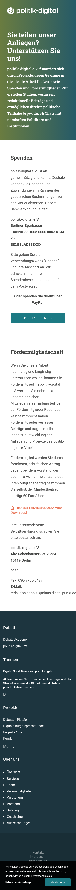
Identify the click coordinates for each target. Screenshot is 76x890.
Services (13, 779)
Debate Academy (15, 639)
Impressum (38, 857)
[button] (66, 10)
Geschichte (15, 817)
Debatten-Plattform (17, 720)
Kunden (8, 738)
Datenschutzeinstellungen (18, 882)
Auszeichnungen (19, 823)
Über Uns (11, 759)
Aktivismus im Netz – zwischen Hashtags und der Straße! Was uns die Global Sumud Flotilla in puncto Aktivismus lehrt (37, 683)
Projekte (10, 707)
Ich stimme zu (58, 882)
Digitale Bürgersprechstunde (23, 726)
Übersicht (13, 772)
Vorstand (13, 804)
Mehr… (8, 695)
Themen (10, 659)
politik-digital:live (15, 646)
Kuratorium (15, 797)
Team (11, 785)
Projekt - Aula (12, 732)
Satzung (13, 810)
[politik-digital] (32, 10)
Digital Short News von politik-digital (28, 671)
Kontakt (38, 852)
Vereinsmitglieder (19, 791)
